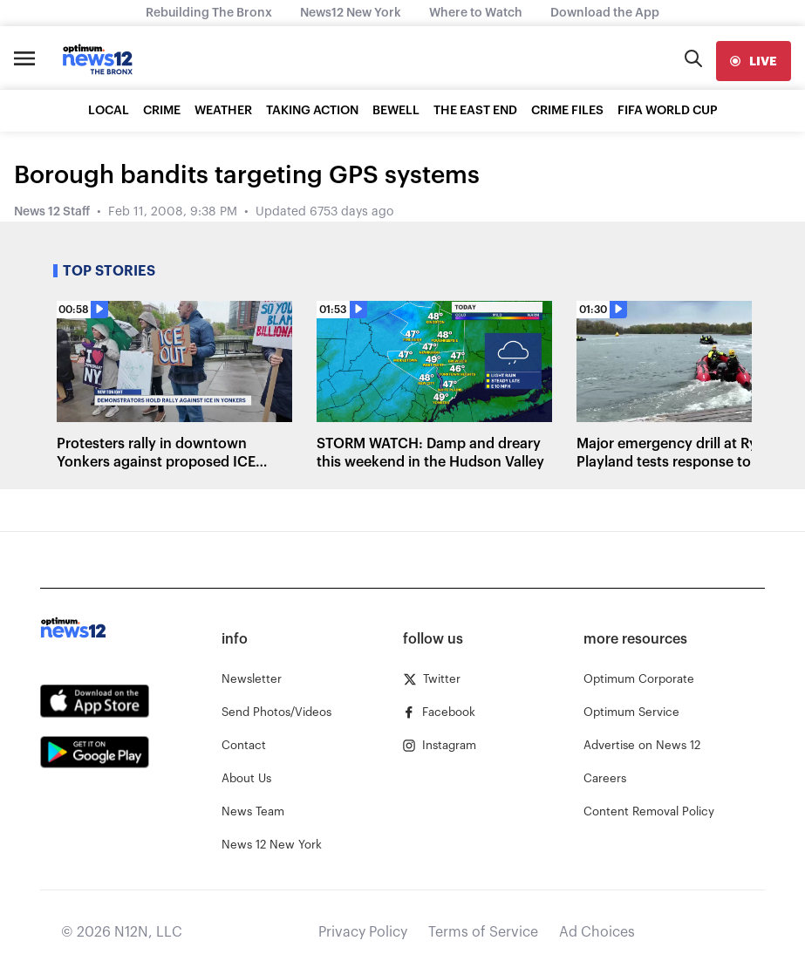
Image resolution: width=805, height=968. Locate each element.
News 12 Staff (52, 212)
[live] (753, 61)
